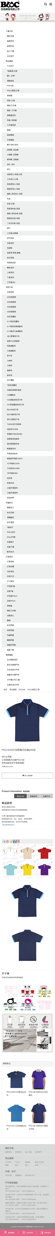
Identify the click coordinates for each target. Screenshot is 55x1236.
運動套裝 (10, 81)
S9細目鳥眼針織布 (14, 390)
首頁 (5, 689)
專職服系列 (11, 115)
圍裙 (9, 130)
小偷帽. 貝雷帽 (12, 155)
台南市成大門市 (13, 685)
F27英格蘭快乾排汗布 (15, 405)
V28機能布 (11, 395)
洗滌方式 (46, 796)
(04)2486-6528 (14, 1213)
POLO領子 (11, 532)
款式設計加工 (30, 1175)
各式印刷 (10, 513)
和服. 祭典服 (12, 120)
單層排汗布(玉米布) (14, 434)
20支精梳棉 (11, 297)
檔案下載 (10, 650)
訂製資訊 (9, 557)
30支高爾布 (11, 317)
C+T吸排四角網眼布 (15, 326)
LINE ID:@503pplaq (28, 1199)
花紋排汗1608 (12, 429)
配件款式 (10, 552)
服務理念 (10, 41)
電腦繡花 (10, 517)
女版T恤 (10, 591)
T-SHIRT (10, 66)
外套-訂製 (11, 204)
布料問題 (10, 630)
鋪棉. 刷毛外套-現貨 (15, 213)
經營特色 (10, 46)
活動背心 (10, 616)
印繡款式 (9, 503)
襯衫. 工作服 (12, 110)
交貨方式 (10, 576)
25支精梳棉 (11, 302)
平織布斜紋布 (12, 454)
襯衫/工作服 (11, 105)
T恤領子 (10, 527)
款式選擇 (10, 522)
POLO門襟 (11, 537)
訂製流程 (10, 561)
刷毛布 (9, 375)
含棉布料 (10, 292)
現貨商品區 (11, 263)
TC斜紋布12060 (13, 468)
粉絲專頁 (45, 1232)
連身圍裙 (10, 135)
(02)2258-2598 (14, 1191)
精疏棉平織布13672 (14, 458)
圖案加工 (10, 507)
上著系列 (10, 272)
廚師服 (9, 95)
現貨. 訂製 (11, 100)
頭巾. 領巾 (11, 164)
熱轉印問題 (11, 645)
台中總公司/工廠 (13, 680)
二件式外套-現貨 (13, 223)
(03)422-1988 (14, 1205)
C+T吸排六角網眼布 (15, 331)
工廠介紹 (9, 31)
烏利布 (9, 478)
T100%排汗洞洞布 (14, 424)
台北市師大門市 (13, 670)
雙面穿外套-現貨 (13, 218)
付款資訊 (10, 571)
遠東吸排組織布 (13, 439)
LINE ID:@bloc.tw (27, 1191)
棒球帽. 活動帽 (12, 159)
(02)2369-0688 (14, 1199)
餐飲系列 (10, 268)
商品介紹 (20, 796)
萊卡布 (9, 356)
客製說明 (33, 796)
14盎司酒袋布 (12, 493)
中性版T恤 (11, 586)
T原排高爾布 (12, 385)
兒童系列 (10, 243)
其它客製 (10, 258)
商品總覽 (9, 61)
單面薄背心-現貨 (13, 184)
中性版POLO (12, 596)
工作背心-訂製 (12, 179)
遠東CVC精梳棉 (13, 341)
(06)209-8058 (14, 1219)
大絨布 (9, 365)
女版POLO (11, 601)
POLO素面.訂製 (13, 91)
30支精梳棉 (11, 307)
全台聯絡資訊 (12, 660)
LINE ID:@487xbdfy (28, 1205)
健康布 (9, 370)
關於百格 (10, 36)
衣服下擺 (10, 547)
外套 (9, 199)
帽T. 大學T (11, 76)
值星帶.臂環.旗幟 (13, 253)
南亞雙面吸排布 (13, 444)
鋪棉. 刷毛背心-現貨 (15, 194)
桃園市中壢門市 (13, 675)
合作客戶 (10, 56)
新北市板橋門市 (13, 665)
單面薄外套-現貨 (13, 209)
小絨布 (9, 361)
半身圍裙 (10, 140)
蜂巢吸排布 (11, 449)
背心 (9, 169)
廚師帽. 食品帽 (12, 150)
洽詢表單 (27, 1232)
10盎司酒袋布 (12, 488)
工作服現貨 (11, 125)
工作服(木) (11, 282)
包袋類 (9, 248)
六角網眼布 (11, 351)
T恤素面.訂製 (12, 71)
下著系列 (10, 277)
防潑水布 (10, 483)
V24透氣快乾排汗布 (14, 400)
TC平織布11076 (13, 463)
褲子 (9, 228)
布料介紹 (9, 287)
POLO (17, 1162)
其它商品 (10, 238)
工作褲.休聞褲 (12, 233)
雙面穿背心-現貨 (13, 189)
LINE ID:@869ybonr (28, 1219)
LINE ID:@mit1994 (28, 1213)
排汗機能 (10, 380)
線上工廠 (10, 51)
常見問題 (10, 625)
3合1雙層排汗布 (13, 336)
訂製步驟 (10, 566)
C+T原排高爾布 (13, 321)
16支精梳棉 (11, 312)
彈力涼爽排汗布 (13, 419)
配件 (16, 1165)
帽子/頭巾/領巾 (12, 145)
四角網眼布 (11, 346)
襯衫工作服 (11, 611)
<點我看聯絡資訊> (8, 825)
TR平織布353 (12, 473)
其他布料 (10, 498)
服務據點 (9, 655)
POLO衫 (10, 86)
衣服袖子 (10, 542)
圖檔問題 (10, 640)
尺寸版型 (10, 581)
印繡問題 (10, 635)
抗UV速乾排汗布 (13, 414)
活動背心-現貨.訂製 (14, 174)
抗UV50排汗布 (12, 410)
